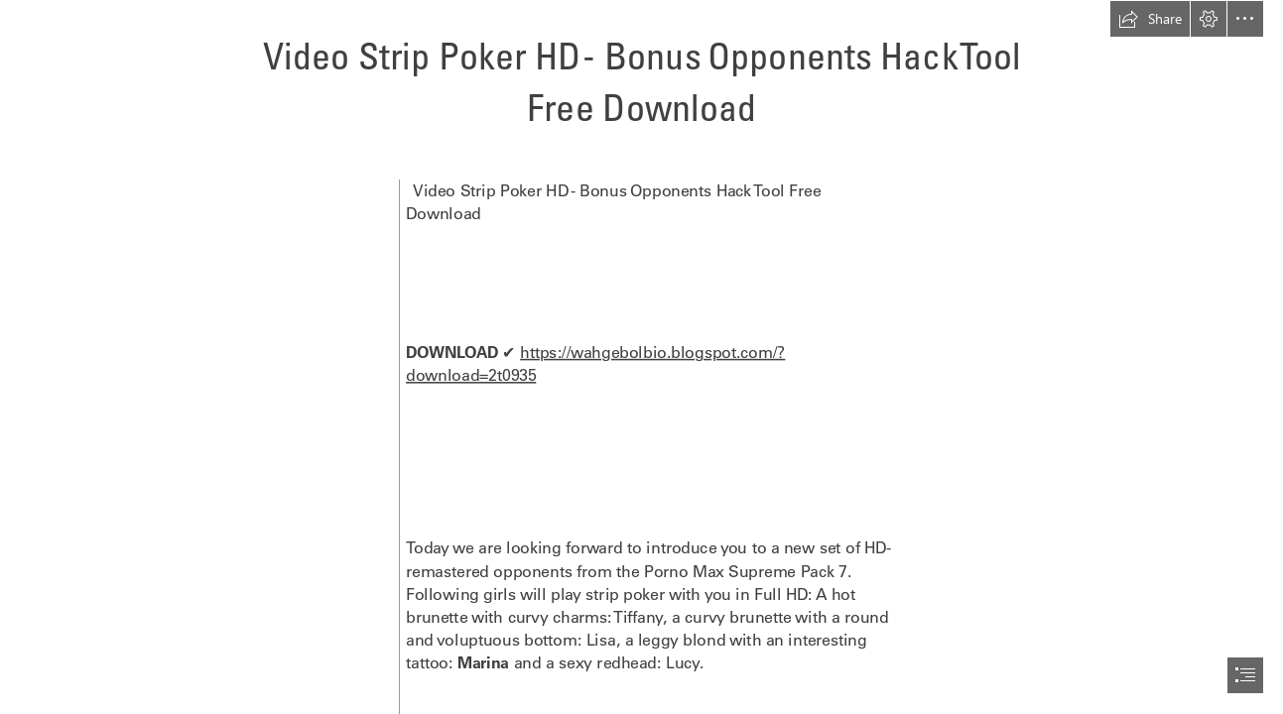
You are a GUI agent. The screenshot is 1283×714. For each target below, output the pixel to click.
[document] (641, 357)
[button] (1150, 19)
